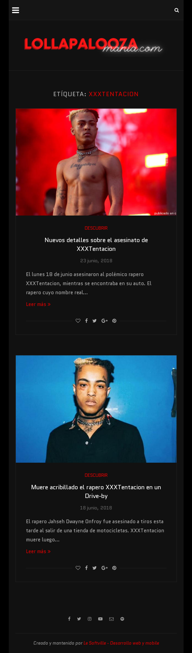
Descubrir (96, 228)
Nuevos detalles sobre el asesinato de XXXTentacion (96, 244)
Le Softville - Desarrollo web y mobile (121, 643)
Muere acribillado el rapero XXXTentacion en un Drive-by (96, 491)
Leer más (38, 304)
